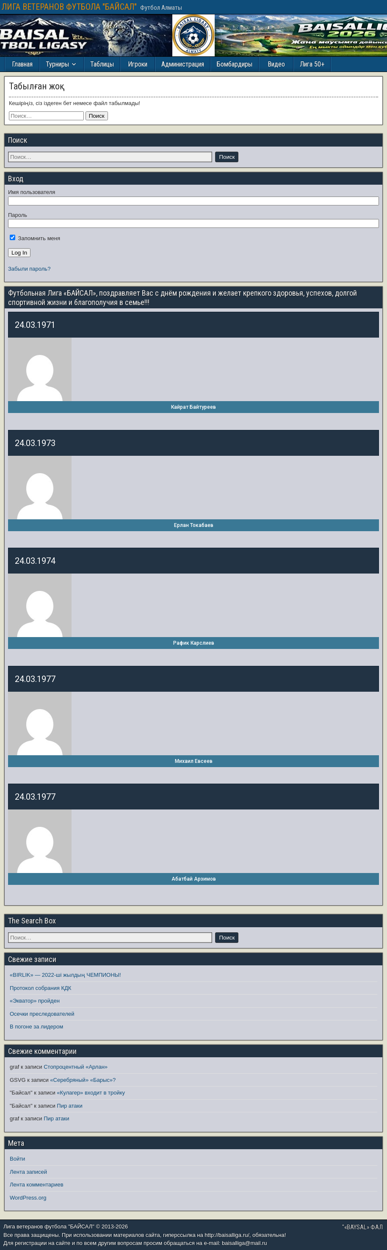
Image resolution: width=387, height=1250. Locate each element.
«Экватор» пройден (35, 1001)
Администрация (182, 64)
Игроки (137, 64)
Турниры (57, 64)
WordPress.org (28, 1198)
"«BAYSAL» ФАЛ (362, 1227)
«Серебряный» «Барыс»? (83, 1080)
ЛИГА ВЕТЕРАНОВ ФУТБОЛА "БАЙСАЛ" (69, 7)
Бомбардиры (234, 64)
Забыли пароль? (29, 269)
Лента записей (28, 1172)
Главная (22, 64)
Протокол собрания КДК (40, 988)
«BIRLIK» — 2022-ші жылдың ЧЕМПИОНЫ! (65, 975)
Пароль (17, 215)
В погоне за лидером (36, 1026)
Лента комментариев (37, 1184)
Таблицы (102, 64)
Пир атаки (69, 1106)
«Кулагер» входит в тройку (91, 1092)
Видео (276, 64)
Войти (17, 1159)
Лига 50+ (312, 64)
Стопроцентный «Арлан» (76, 1067)
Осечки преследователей (42, 1014)
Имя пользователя (31, 192)
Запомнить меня (35, 238)
